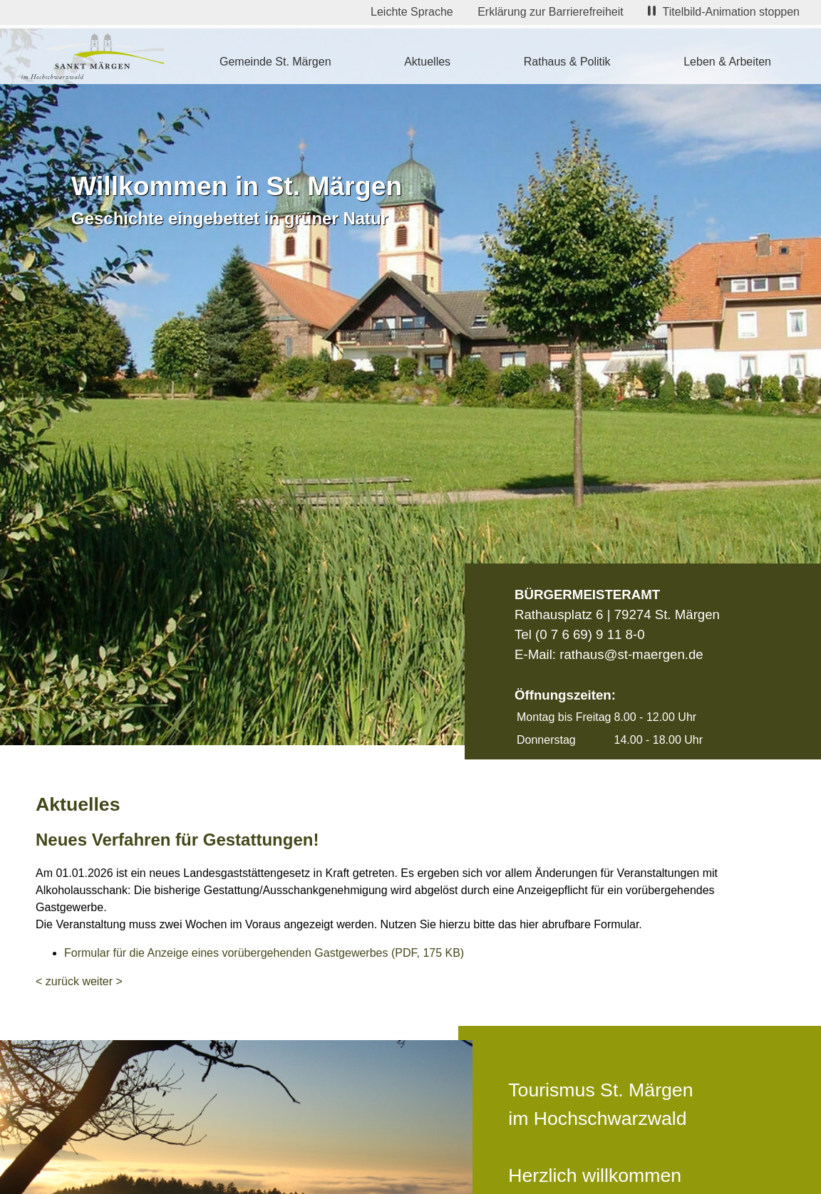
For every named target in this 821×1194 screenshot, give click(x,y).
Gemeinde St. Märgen (275, 62)
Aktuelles (427, 62)
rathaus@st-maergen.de (631, 654)
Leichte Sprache (412, 12)
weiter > (102, 981)
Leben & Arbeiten (727, 62)
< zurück (57, 981)
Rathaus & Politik (567, 62)
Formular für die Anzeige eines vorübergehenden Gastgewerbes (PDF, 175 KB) (264, 953)
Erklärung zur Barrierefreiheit (550, 12)
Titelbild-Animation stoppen (724, 12)
